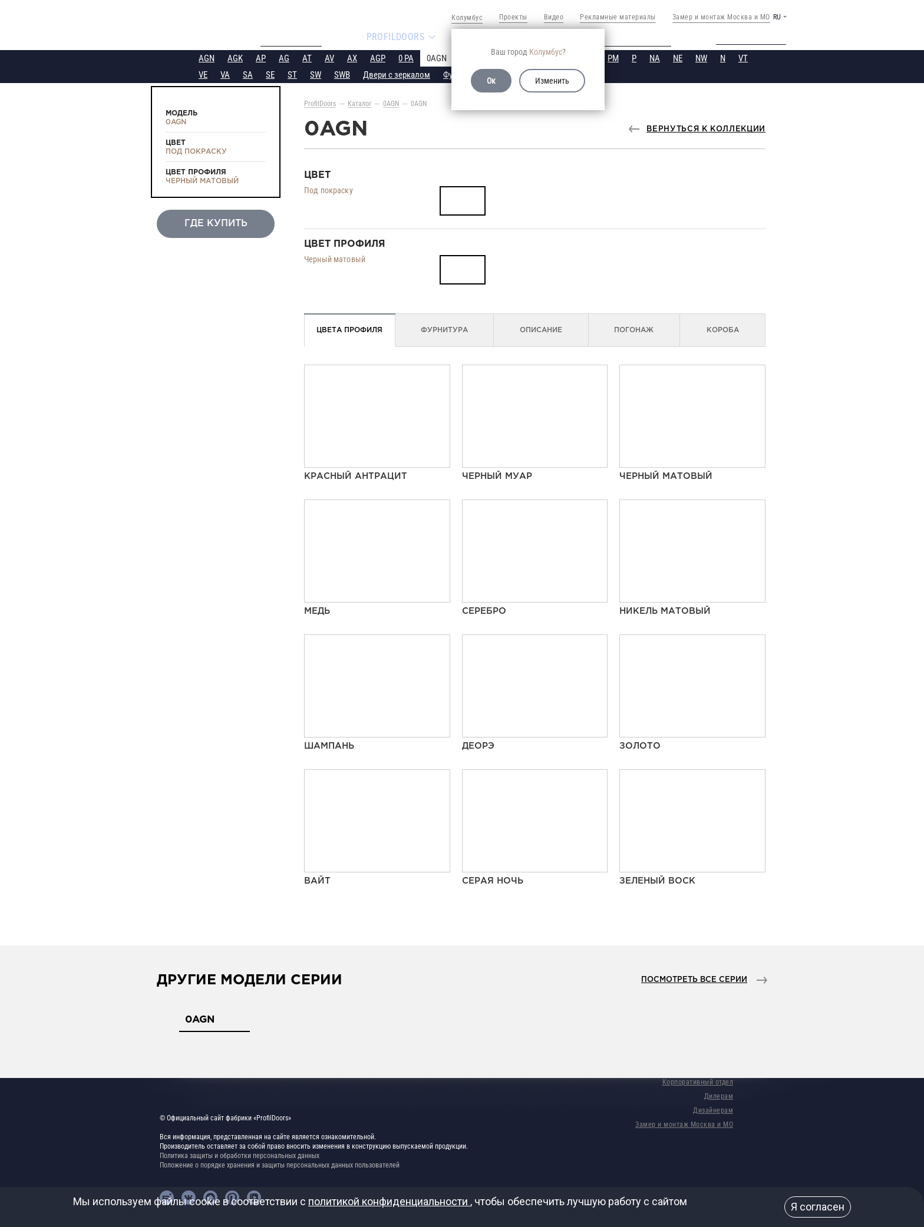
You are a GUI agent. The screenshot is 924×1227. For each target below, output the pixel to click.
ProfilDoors (320, 102)
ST (292, 73)
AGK (235, 57)
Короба (723, 329)
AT (307, 57)
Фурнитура (444, 329)
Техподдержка (760, 36)
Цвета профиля (349, 329)
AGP (377, 57)
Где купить (216, 222)
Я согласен (817, 1206)
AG (284, 57)
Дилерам (719, 1095)
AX (352, 57)
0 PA (406, 57)
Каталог (359, 102)
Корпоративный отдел (698, 1081)
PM (613, 57)
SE (270, 73)
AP (261, 57)
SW (315, 73)
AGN (206, 57)
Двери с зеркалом (396, 73)
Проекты (513, 17)
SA (248, 73)
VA (225, 73)
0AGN (437, 57)
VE (203, 73)
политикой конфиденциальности (389, 1201)
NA (654, 57)
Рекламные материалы (618, 17)
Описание (541, 329)
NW (701, 57)
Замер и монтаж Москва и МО (721, 17)
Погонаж (634, 329)
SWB (342, 73)
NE (677, 57)
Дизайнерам (713, 1109)
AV (329, 57)
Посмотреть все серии (694, 978)
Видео (554, 17)
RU (777, 17)
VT (743, 57)
